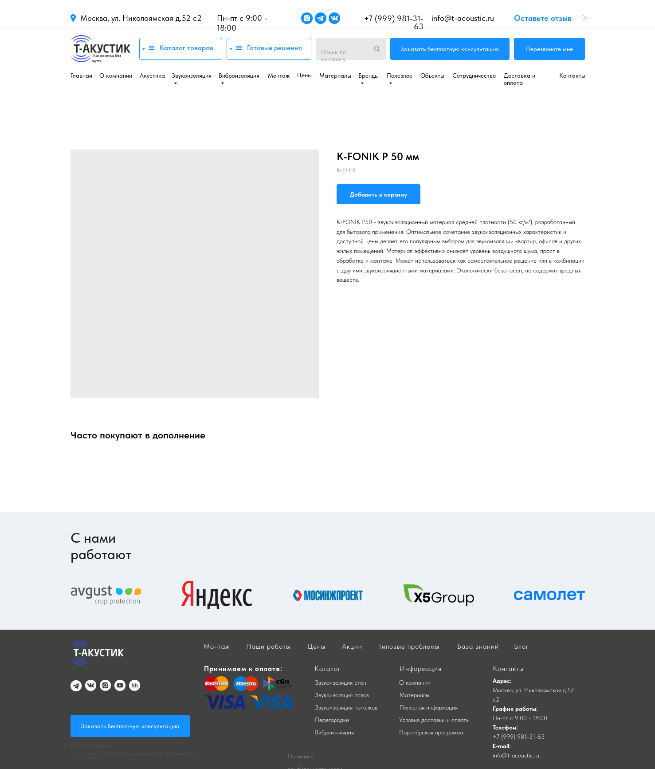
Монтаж (279, 75)
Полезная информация (429, 707)
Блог (521, 646)
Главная (81, 75)
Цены (304, 75)
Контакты (572, 75)
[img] (100, 48)
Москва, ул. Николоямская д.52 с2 (141, 18)
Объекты (432, 75)
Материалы (335, 75)
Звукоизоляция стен (340, 682)
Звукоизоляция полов (342, 694)
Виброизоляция (334, 732)
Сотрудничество (474, 75)
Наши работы (268, 646)
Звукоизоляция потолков (346, 707)
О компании (115, 75)
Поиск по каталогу (333, 55)
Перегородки (332, 719)
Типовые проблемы (408, 646)
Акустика (152, 75)
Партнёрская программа (431, 732)
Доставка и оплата (519, 79)
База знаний (478, 646)
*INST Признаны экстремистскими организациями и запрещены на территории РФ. (133, 755)
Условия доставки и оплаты (434, 719)
